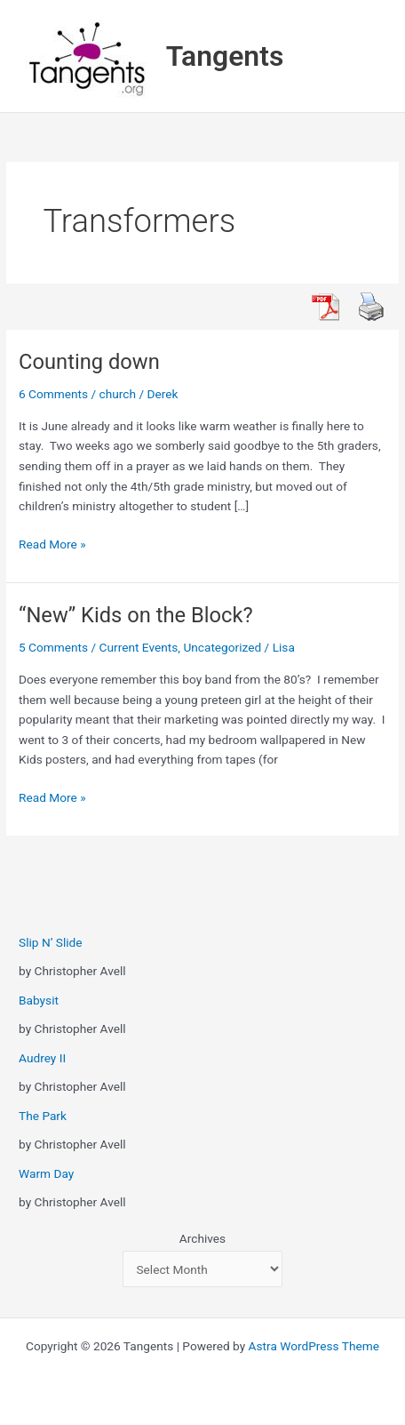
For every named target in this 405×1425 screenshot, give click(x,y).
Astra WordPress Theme (314, 1346)
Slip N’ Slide (50, 942)
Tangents (225, 56)
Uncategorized (222, 647)
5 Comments (53, 647)
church (117, 394)
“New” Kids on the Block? (136, 615)
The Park (43, 1116)
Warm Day (46, 1173)
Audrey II (42, 1058)
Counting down (89, 361)
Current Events (139, 647)
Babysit (39, 1000)
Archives (202, 1238)
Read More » (52, 544)
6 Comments (53, 394)
